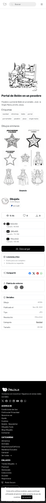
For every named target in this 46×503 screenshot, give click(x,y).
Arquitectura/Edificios (10, 446)
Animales (5, 444)
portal (30, 114)
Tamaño (23, 327)
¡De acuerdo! (26, 497)
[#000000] (5, 287)
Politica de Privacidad (10, 412)
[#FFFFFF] (11, 287)
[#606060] (22, 287)
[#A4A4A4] (16, 287)
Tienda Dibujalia (7, 464)
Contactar (5, 432)
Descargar (23, 248)
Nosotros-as (6, 415)
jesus (24, 119)
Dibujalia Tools (7, 427)
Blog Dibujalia (7, 430)
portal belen (7, 119)
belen (23, 114)
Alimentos (5, 441)
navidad (6, 114)
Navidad (39, 322)
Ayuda (4, 418)
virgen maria (33, 119)
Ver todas (5, 455)
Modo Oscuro (8, 482)
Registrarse (6, 478)
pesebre (17, 119)
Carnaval (4, 452)
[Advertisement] (23, 38)
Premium (5, 467)
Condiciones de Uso (9, 409)
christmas (15, 114)
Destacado (5, 470)
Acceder (4, 475)
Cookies (4, 421)
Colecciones (6, 472)
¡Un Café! (15, 206)
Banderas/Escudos (9, 449)
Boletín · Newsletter (9, 424)
